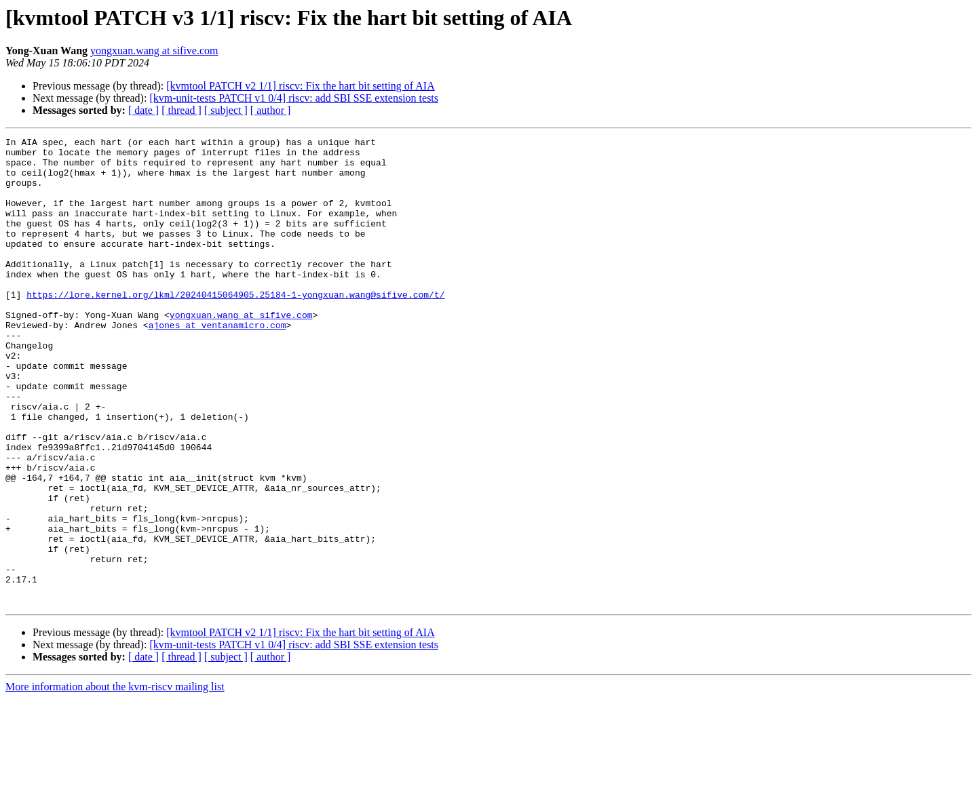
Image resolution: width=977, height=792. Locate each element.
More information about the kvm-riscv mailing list (115, 780)
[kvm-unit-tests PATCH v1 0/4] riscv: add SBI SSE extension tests (293, 98)
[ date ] (143, 110)
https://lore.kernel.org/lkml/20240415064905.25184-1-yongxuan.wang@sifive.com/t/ (235, 327)
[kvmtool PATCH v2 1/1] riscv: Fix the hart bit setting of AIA (300, 86)
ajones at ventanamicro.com (217, 363)
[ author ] (270, 110)
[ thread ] (181, 110)
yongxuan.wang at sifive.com (154, 50)
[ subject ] (226, 110)
